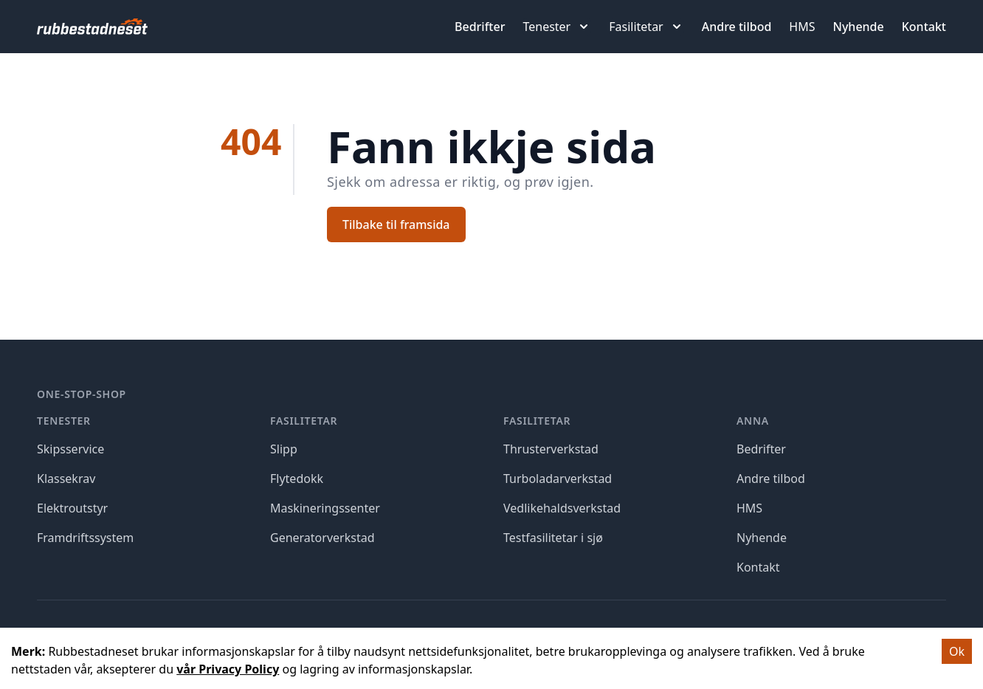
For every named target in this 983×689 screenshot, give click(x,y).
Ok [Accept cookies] (957, 651)
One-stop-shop (81, 394)
